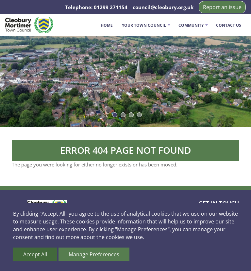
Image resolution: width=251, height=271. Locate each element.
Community (191, 25)
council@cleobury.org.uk (163, 7)
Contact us (228, 25)
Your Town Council (144, 25)
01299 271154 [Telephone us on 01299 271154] (110, 7)
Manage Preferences (94, 254)
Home (107, 25)
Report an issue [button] (222, 7)
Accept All (35, 254)
